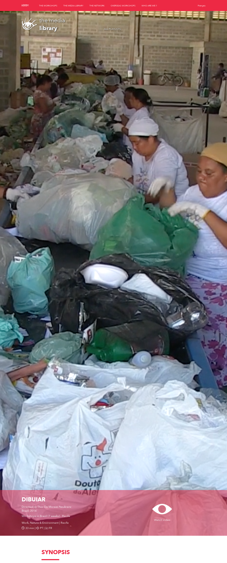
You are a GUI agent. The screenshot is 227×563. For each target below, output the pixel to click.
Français (201, 5)
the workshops (48, 5)
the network (97, 5)
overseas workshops (123, 5)
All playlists (112, 29)
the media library (73, 5)
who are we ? (149, 5)
